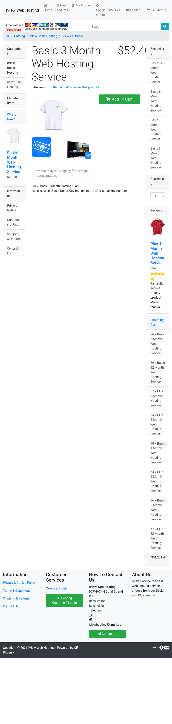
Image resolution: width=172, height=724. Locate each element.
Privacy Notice (12, 208)
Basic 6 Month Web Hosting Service (155, 101)
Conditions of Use (13, 222)
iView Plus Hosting (14, 84)
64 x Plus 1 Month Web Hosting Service (156, 481)
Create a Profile (57, 588)
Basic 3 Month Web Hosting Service (155, 158)
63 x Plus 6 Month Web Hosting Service (156, 424)
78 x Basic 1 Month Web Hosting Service (157, 453)
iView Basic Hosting (43, 36)
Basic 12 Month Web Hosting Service (156, 72)
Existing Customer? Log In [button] (64, 600)
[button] (81, 5)
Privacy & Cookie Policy (19, 583)
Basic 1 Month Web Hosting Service (14, 162)
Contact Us (12, 251)
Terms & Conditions (17, 590)
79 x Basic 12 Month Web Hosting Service (157, 372)
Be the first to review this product (76, 87)
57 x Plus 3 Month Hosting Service (156, 398)
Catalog (19, 36)
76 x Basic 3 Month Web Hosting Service (157, 343)
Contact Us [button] (107, 634)
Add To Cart (119, 99)
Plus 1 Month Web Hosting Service (157, 253)
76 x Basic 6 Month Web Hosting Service (157, 510)
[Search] (125, 26)
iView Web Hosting (22, 10)
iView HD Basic (72, 36)
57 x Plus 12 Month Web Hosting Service (157, 538)
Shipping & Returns (14, 236)
